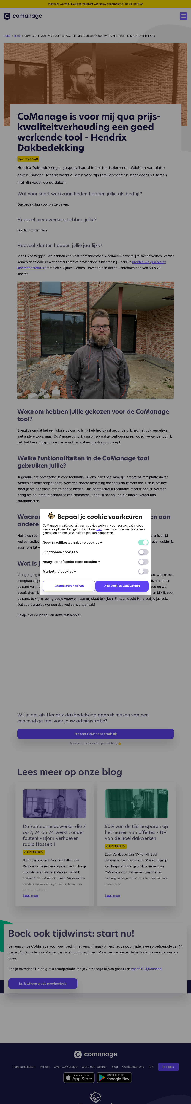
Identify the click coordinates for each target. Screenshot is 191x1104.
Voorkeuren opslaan (68, 586)
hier (99, 529)
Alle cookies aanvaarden (122, 586)
